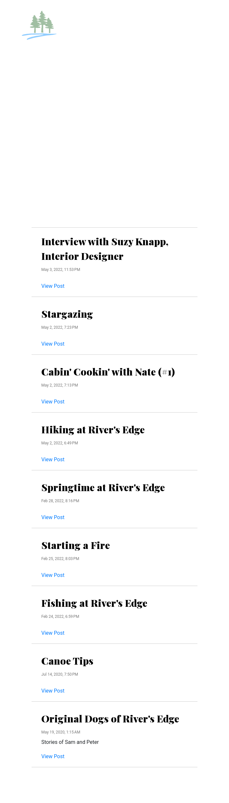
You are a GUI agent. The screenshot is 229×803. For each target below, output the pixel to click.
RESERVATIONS (174, 14)
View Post (52, 286)
